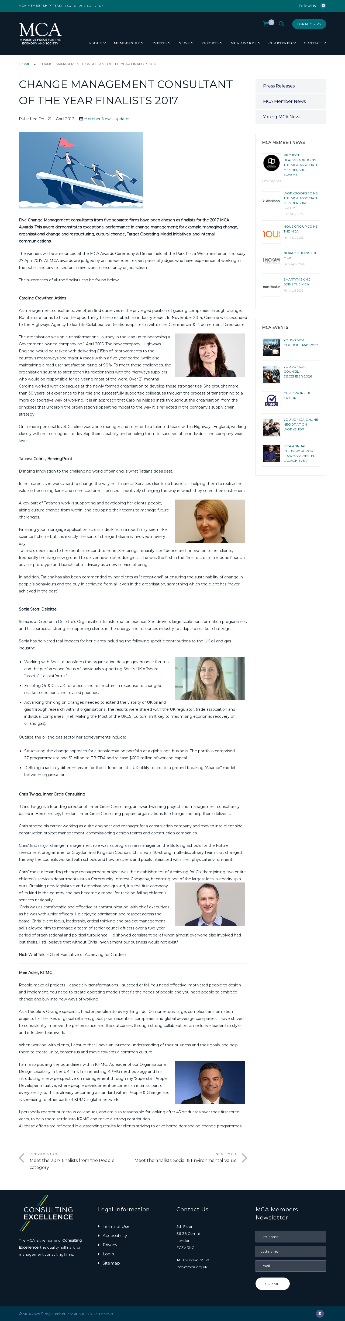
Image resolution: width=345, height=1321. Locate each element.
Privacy (110, 1244)
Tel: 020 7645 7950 (193, 1260)
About (95, 43)
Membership (127, 43)
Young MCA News (282, 116)
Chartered (280, 43)
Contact (313, 43)
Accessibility (115, 1235)
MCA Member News (284, 101)
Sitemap (111, 1263)
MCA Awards (243, 43)
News (184, 43)
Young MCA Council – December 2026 (298, 371)
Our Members (309, 24)
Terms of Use (116, 1226)
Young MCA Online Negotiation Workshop (301, 424)
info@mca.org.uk (192, 1267)
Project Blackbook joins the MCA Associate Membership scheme (301, 165)
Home (24, 64)
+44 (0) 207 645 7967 (83, 6)
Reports (210, 43)
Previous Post (81, 1161)
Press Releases (279, 86)
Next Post (185, 1158)
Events (159, 43)
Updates (122, 118)
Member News (98, 118)
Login (108, 1253)
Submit (272, 1284)
